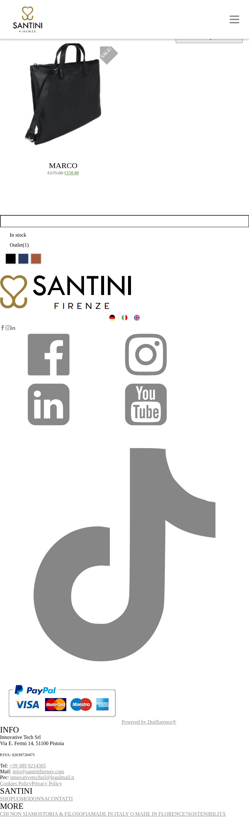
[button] (48, 377)
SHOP (6, 798)
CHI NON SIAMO (20, 814)
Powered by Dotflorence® (149, 722)
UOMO (21, 798)
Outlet (19, 245)
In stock (18, 235)
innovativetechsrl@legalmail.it (42, 777)
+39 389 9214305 (27, 765)
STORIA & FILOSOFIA (65, 814)
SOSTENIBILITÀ (206, 814)
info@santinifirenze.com (38, 771)
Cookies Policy (15, 783)
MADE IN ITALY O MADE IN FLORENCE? (139, 814)
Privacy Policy (46, 783)
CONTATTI (60, 798)
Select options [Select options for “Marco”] (21, 50)
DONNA (38, 798)
